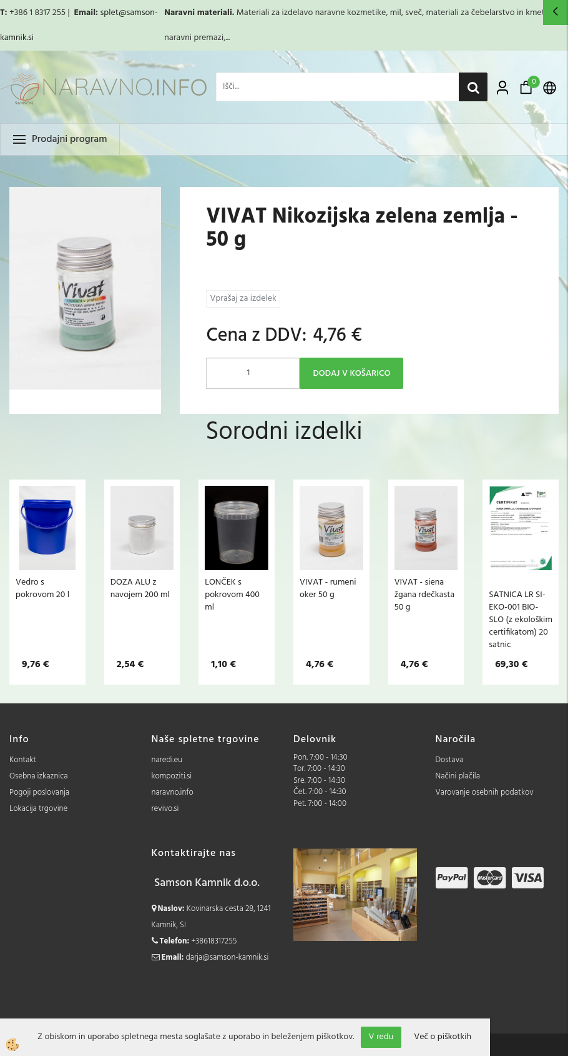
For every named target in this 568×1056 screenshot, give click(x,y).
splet (109, 13)
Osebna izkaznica (38, 776)
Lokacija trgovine (38, 808)
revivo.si (165, 808)
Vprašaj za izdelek (243, 298)
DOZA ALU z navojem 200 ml (140, 588)
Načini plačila (458, 776)
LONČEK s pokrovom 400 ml (232, 594)
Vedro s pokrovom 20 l (42, 588)
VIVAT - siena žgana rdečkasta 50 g (424, 594)
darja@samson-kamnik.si (227, 957)
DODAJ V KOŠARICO (351, 373)
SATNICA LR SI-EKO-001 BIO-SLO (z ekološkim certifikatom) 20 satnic (520, 619)
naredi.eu (167, 760)
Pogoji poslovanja (39, 792)
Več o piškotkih (442, 1037)
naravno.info (172, 792)
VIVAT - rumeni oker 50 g (328, 588)
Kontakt (22, 760)
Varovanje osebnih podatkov (485, 792)
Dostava (450, 760)
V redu (381, 1037)
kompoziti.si (172, 776)
